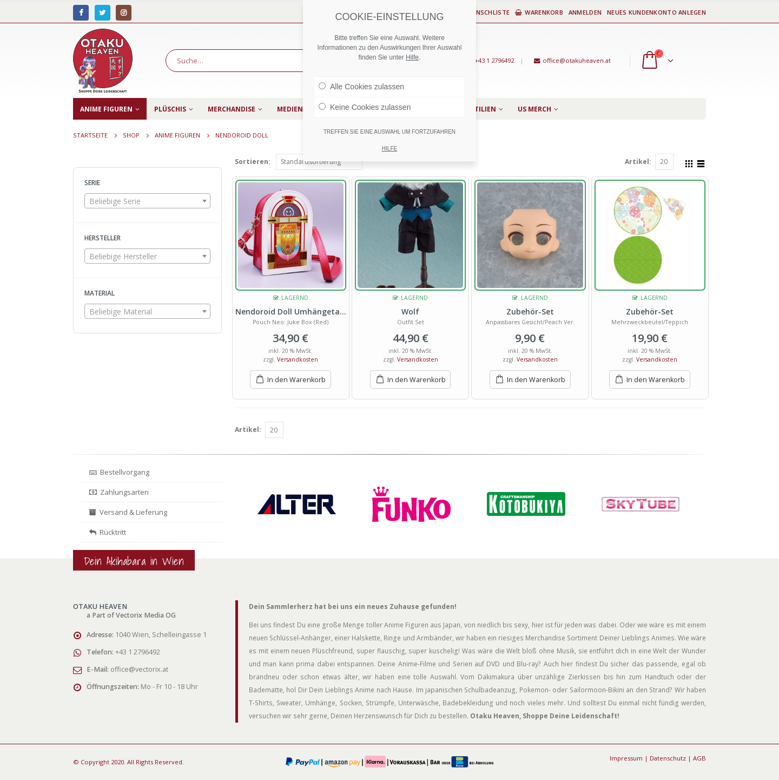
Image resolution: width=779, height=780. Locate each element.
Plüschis (170, 109)
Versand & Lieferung (128, 512)
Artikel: (638, 161)
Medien (290, 109)
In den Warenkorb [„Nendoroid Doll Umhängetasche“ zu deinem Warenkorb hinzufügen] (296, 379)
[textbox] (147, 201)
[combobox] (147, 200)
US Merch (534, 109)
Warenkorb (539, 12)
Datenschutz (668, 758)
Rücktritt (107, 532)
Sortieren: (252, 161)
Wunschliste (483, 12)
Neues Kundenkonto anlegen (656, 12)
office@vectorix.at (139, 669)
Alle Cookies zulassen (361, 86)
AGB (699, 758)
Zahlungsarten (119, 492)
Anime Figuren (106, 109)
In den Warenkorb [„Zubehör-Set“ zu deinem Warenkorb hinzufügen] (536, 379)
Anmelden (585, 12)
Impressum (626, 758)
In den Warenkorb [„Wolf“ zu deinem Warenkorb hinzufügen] (416, 379)
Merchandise (231, 109)
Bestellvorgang (119, 472)
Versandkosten (297, 359)
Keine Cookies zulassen (365, 107)
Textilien (479, 109)
